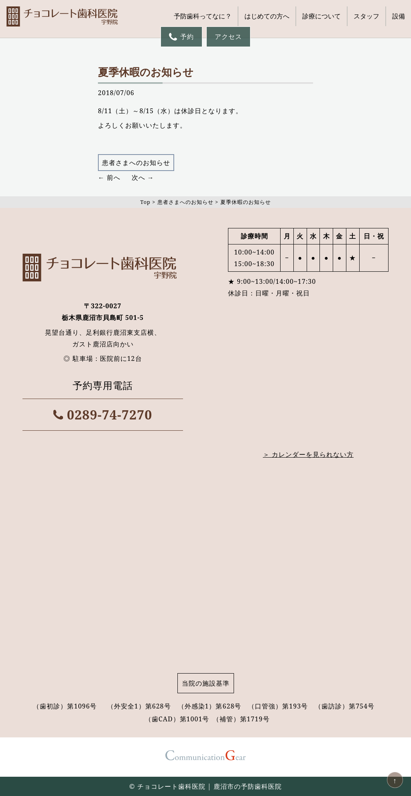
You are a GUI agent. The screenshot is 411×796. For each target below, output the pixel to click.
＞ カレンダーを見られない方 (308, 454)
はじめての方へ (266, 16)
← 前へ (109, 177)
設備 (398, 16)
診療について (321, 16)
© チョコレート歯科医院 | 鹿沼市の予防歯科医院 (205, 786)
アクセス (228, 36)
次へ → (143, 177)
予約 (181, 36)
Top (145, 202)
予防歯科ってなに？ (203, 16)
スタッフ (366, 16)
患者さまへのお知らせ (136, 162)
